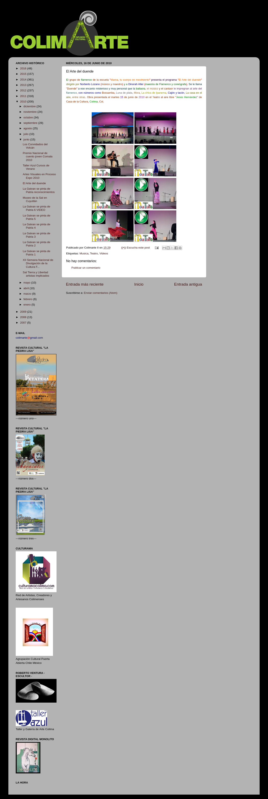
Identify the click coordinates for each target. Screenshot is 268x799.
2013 (23, 85)
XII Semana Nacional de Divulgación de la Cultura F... (38, 263)
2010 (23, 101)
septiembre (30, 122)
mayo (27, 282)
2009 (23, 311)
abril (26, 288)
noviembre (30, 111)
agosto (28, 128)
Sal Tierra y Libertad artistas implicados (36, 274)
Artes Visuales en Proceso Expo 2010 (39, 176)
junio (26, 139)
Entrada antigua (188, 284)
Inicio (138, 284)
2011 (23, 96)
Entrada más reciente (85, 284)
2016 (23, 68)
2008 (23, 317)
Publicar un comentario (85, 267)
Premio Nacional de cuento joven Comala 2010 (38, 156)
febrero (28, 299)
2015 (23, 73)
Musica (84, 253)
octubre (28, 117)
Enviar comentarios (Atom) (100, 292)
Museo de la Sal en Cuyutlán (35, 199)
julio (26, 134)
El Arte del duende (34, 183)
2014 (23, 79)
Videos (103, 253)
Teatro (94, 253)
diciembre (29, 106)
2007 (23, 322)
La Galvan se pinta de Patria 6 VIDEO (36, 208)
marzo (27, 293)
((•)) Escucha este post (135, 247)
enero (27, 304)
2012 (23, 90)
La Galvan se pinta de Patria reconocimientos (39, 190)
